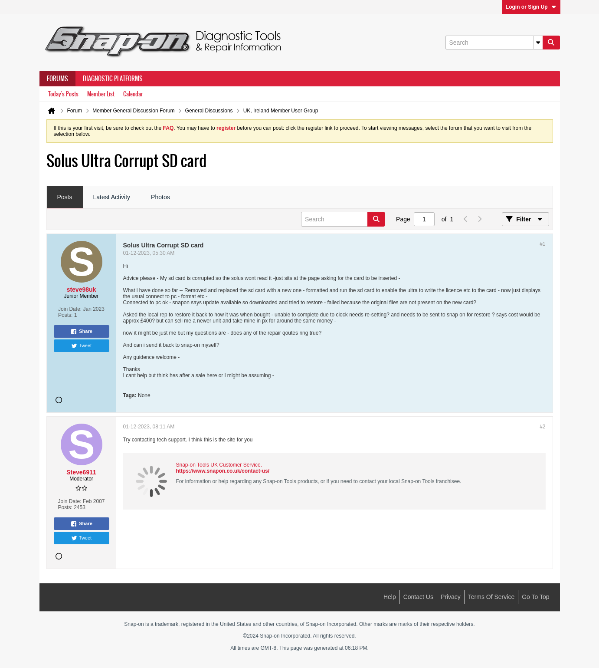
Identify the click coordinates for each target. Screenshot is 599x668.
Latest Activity (112, 197)
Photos (160, 197)
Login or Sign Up (531, 7)
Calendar (133, 94)
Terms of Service (491, 596)
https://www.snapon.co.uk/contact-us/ (223, 471)
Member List (101, 94)
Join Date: (70, 309)
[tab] (65, 197)
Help (389, 596)
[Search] (494, 42)
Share (81, 331)
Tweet (81, 346)
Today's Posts (63, 94)
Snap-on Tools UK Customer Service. (219, 465)
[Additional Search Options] (538, 42)
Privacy (451, 596)
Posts (64, 197)
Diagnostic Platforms (113, 78)
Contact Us (418, 596)
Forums (57, 78)
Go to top (535, 596)
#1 (542, 244)
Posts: (65, 315)
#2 (542, 427)
